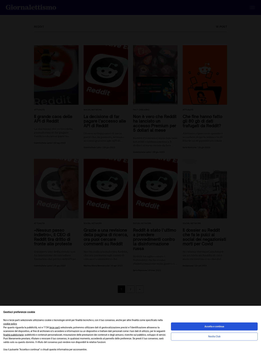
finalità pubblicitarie (13, 334)
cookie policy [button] (10, 323)
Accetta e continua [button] (214, 326)
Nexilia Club (214, 336)
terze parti (54, 327)
